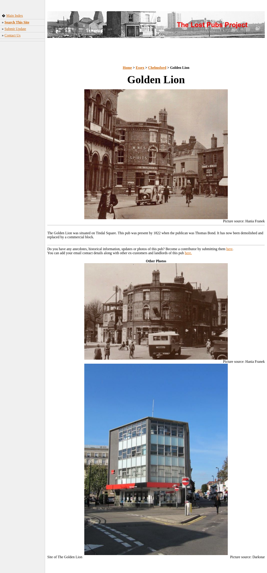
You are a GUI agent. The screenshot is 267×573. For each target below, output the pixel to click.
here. (188, 253)
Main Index (14, 15)
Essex (140, 68)
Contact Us (12, 35)
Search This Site (16, 22)
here (229, 249)
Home (127, 68)
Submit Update (15, 29)
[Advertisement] (22, 113)
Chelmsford (157, 68)
